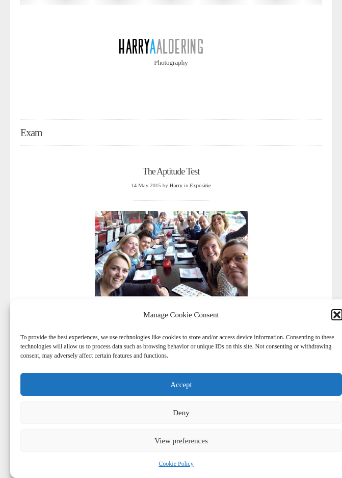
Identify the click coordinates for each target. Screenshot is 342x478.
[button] (337, 315)
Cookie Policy (176, 463)
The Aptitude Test (171, 171)
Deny (181, 413)
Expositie (200, 185)
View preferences (180, 441)
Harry (175, 185)
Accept (181, 385)
